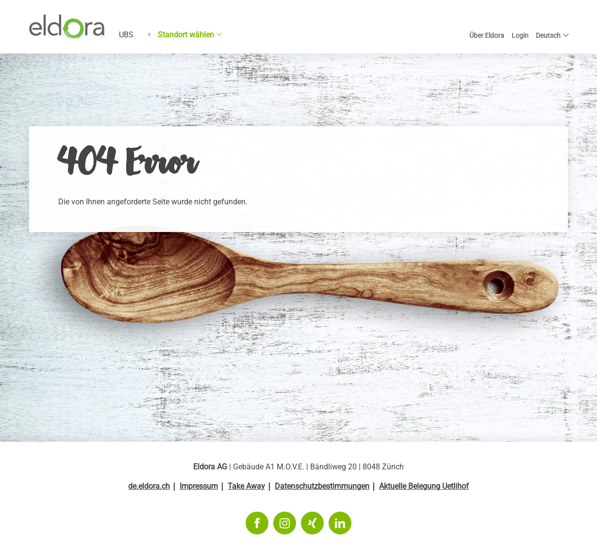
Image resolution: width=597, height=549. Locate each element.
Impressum (199, 486)
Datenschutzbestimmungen (322, 486)
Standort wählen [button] (186, 34)
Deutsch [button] (548, 35)
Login (520, 35)
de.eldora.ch (149, 486)
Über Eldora (486, 35)
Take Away (246, 486)
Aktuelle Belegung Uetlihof (424, 486)
